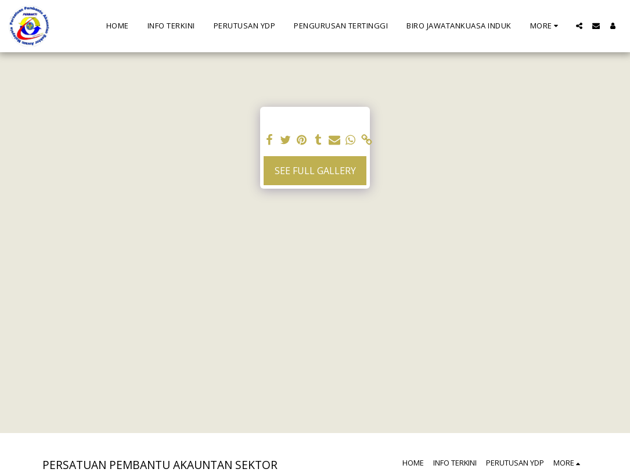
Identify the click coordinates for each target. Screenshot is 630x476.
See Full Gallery (315, 170)
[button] (579, 26)
